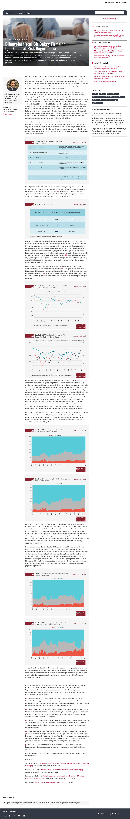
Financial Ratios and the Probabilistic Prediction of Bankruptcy (61, 770)
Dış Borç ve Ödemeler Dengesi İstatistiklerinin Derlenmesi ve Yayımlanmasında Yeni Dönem (109, 36)
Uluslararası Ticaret (98, 100)
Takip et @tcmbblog (109, 18)
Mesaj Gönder (7, 114)
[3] (70, 195)
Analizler (9, 12)
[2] (77, 193)
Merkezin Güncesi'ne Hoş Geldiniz (105, 81)
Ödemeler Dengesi (111, 100)
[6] (44, 273)
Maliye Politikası (109, 97)
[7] (62, 403)
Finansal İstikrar (97, 97)
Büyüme (95, 94)
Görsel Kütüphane (24, 12)
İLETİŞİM (118, 2)
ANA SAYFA (111, 2)
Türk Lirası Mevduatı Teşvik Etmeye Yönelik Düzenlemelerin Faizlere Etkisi (108, 52)
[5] (62, 268)
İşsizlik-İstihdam (97, 103)
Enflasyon (102, 94)
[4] (66, 255)
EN (106, 2)
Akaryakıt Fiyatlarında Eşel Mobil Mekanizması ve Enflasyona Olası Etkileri (109, 31)
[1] (58, 191)
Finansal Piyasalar (13, 39)
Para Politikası (120, 97)
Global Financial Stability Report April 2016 (49, 782)
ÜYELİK (124, 2)
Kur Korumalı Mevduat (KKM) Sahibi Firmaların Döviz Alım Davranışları (109, 56)
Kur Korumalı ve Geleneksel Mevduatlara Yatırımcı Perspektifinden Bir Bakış (107, 47)
